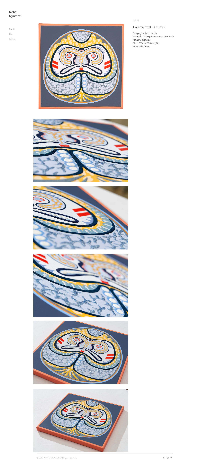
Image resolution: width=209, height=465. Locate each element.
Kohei (13, 12)
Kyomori (15, 16)
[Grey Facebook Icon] (164, 457)
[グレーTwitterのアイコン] (171, 457)
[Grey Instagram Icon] (167, 457)
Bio (10, 34)
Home (12, 28)
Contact (12, 39)
